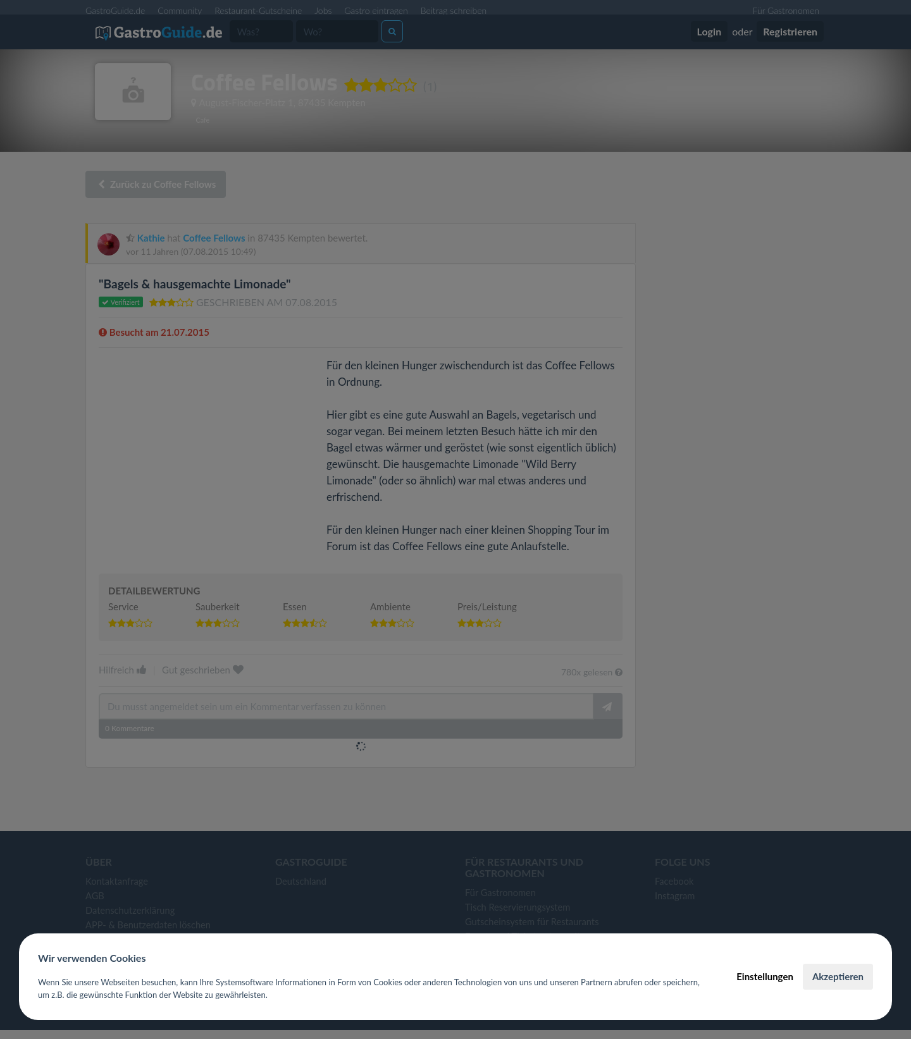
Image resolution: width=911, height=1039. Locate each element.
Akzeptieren (838, 976)
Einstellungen (764, 976)
